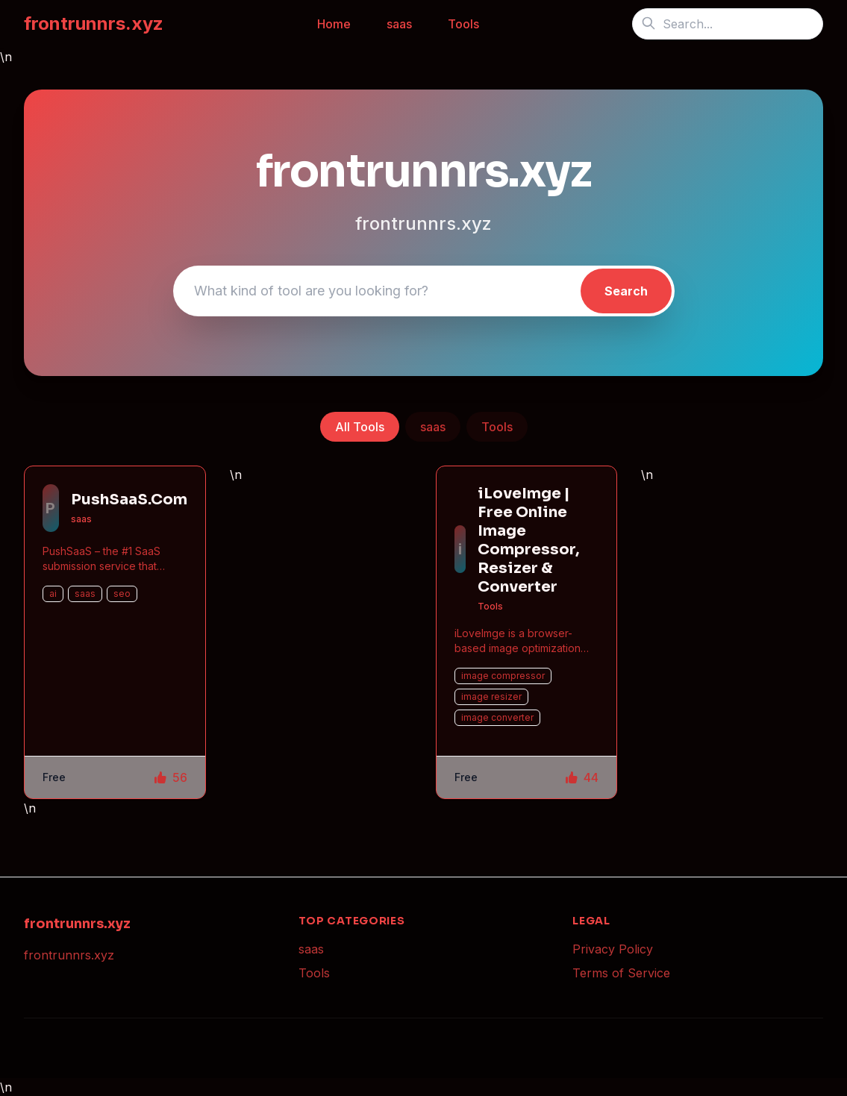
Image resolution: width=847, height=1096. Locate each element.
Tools (463, 23)
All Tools (359, 426)
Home (334, 23)
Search (626, 291)
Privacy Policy (612, 949)
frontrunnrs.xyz (93, 23)
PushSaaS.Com (129, 499)
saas (399, 23)
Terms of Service (621, 972)
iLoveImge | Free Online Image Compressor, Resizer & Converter (528, 540)
